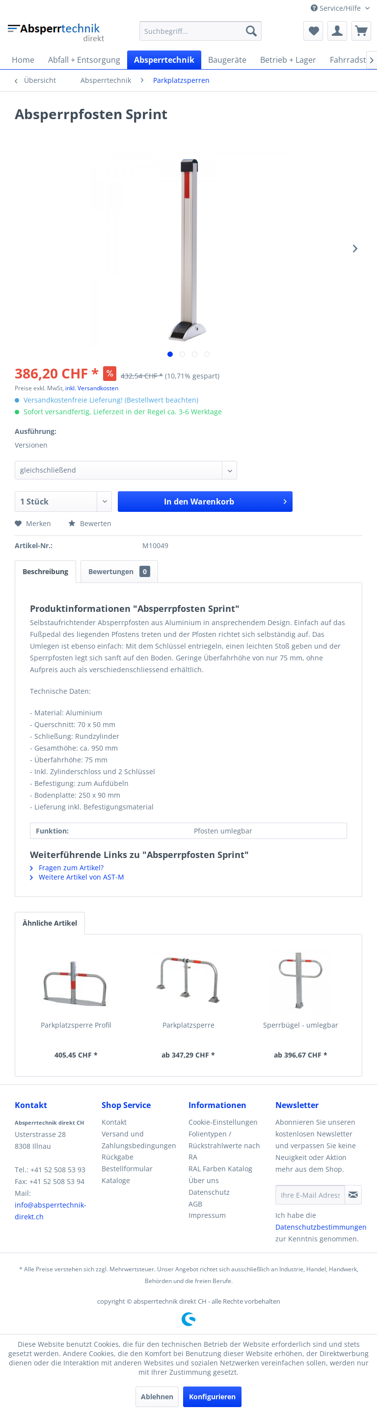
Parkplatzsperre (188, 1025)
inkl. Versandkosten (91, 388)
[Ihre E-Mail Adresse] (310, 1195)
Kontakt (114, 1122)
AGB (195, 1204)
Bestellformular (127, 1168)
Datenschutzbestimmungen (321, 1227)
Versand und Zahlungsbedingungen (139, 1139)
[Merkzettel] (313, 31)
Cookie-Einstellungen (223, 1122)
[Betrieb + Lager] (288, 59)
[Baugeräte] (227, 59)
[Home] (23, 59)
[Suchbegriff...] (200, 31)
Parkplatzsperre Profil (76, 1025)
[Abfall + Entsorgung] (84, 59)
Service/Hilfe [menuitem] (337, 8)
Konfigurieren (212, 1396)
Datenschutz (209, 1192)
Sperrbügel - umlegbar (300, 1025)
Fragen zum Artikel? (67, 867)
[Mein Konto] (337, 31)
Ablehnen (157, 1396)
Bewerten (89, 523)
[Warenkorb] (361, 31)
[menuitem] (200, 31)
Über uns (203, 1180)
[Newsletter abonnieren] (353, 1195)
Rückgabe (118, 1156)
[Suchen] (251, 31)
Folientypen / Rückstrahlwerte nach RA (224, 1145)
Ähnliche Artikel (50, 923)
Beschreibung (45, 571)
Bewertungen (119, 571)
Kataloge (116, 1180)
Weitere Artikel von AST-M (77, 877)
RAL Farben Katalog (220, 1168)
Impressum (207, 1215)
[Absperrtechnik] (164, 59)
